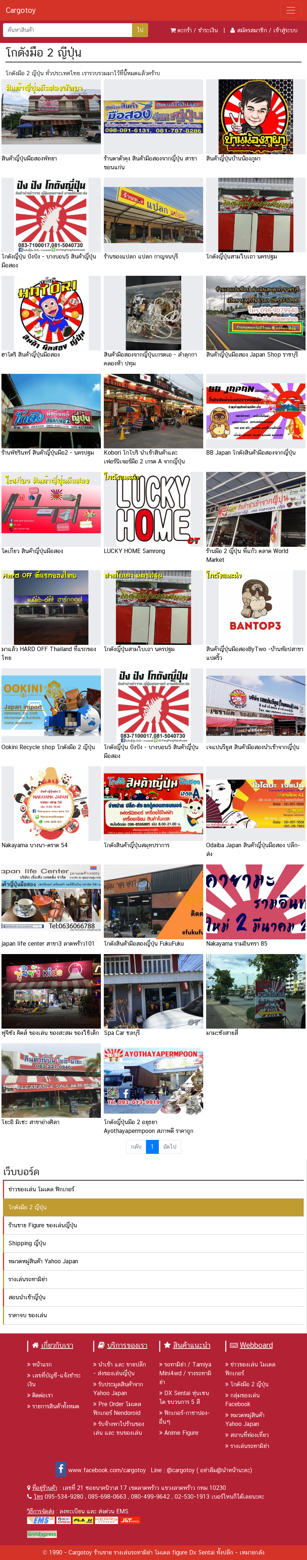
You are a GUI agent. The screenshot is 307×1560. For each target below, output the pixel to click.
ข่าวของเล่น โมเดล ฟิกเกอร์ (41, 1189)
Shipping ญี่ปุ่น (27, 1243)
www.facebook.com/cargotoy (100, 1470)
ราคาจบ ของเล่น (27, 1315)
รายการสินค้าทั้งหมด (53, 1406)
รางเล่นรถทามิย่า (27, 1279)
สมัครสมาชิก (252, 30)
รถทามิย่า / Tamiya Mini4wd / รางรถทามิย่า (185, 1373)
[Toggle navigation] (291, 10)
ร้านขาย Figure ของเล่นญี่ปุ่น (42, 1225)
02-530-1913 (192, 1496)
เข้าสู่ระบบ (285, 30)
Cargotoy (21, 10)
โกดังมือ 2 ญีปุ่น (27, 1207)
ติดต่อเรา (40, 1395)
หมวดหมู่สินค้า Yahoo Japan (43, 1261)
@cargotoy (181, 1470)
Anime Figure (178, 1432)
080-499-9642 (150, 1496)
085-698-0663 (107, 1496)
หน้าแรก (39, 1364)
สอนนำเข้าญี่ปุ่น (26, 1297)
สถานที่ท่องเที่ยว (247, 1434)
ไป (140, 29)
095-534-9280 (64, 1496)
